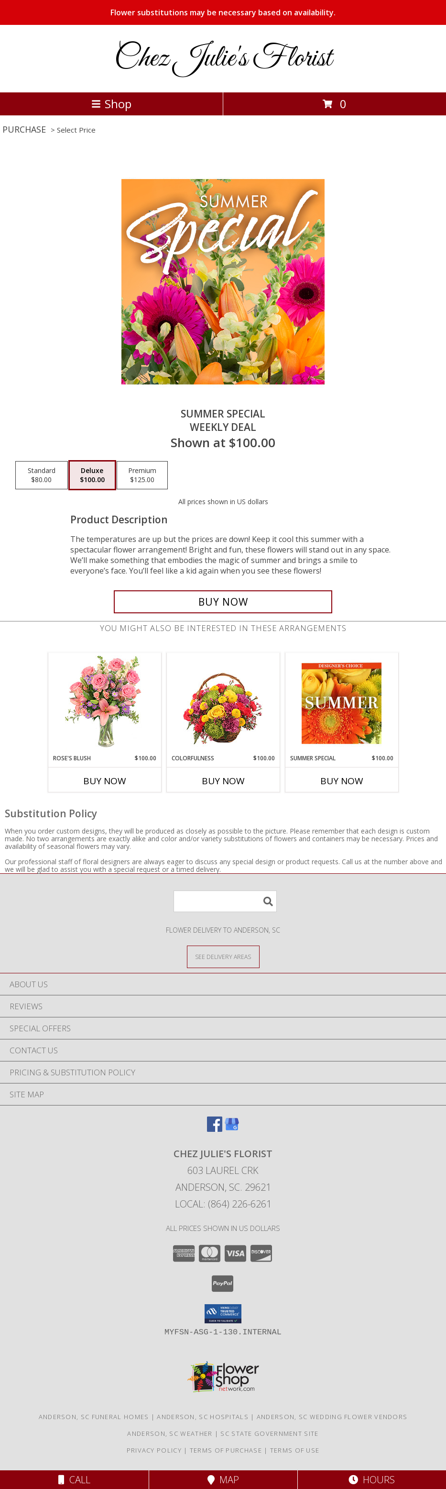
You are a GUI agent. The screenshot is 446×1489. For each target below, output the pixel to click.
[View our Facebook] (214, 1128)
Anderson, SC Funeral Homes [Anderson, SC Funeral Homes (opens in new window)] (94, 1416)
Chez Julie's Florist (223, 58)
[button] (223, 1313)
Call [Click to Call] (74, 1479)
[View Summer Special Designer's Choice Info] (341, 703)
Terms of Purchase (226, 1450)
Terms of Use (295, 1450)
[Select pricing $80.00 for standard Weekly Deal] (41, 475)
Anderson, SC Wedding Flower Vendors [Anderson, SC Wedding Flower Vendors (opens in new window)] (332, 1416)
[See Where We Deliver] (223, 956)
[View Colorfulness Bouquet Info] (223, 703)
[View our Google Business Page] (231, 1128)
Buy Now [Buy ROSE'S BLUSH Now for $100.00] (104, 781)
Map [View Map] (223, 1479)
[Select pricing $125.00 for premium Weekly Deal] (142, 475)
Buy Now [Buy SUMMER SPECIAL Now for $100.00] (341, 781)
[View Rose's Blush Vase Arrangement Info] (104, 703)
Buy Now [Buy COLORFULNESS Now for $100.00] (223, 781)
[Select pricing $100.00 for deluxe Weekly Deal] (92, 475)
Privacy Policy (154, 1450)
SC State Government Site (269, 1433)
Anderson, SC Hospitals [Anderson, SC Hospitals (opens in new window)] (203, 1416)
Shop (111, 104)
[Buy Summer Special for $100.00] (223, 601)
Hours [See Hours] (371, 1479)
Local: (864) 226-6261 (223, 1203)
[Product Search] (225, 901)
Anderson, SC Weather (169, 1433)
